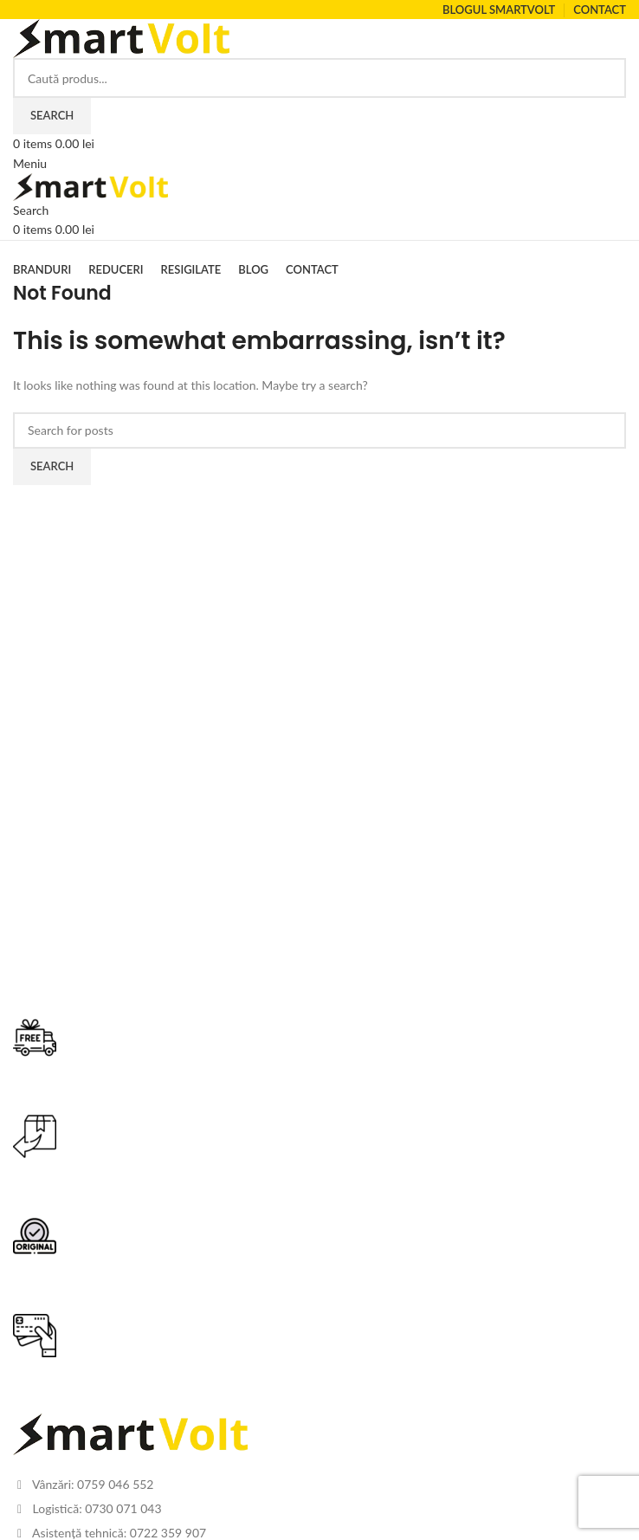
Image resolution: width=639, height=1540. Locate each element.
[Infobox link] (319, 1066)
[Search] (319, 78)
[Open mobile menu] (30, 163)
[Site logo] (121, 36)
